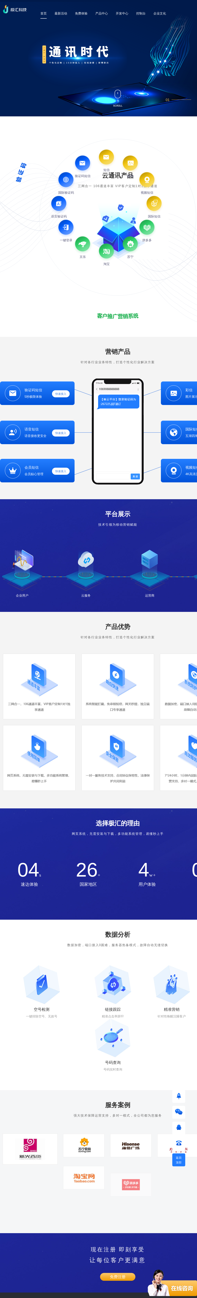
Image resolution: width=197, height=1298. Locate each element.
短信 (2, 1243)
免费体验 (81, 13)
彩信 (2, 1252)
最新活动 (61, 13)
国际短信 (5, 1269)
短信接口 (45, 1243)
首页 (43, 13)
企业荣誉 (85, 1243)
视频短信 (5, 1261)
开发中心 (122, 13)
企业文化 (159, 13)
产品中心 (101, 13)
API (42, 1235)
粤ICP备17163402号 (95, 1293)
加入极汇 (85, 1252)
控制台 (141, 13)
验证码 (4, 1235)
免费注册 (118, 1194)
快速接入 (60, 393)
